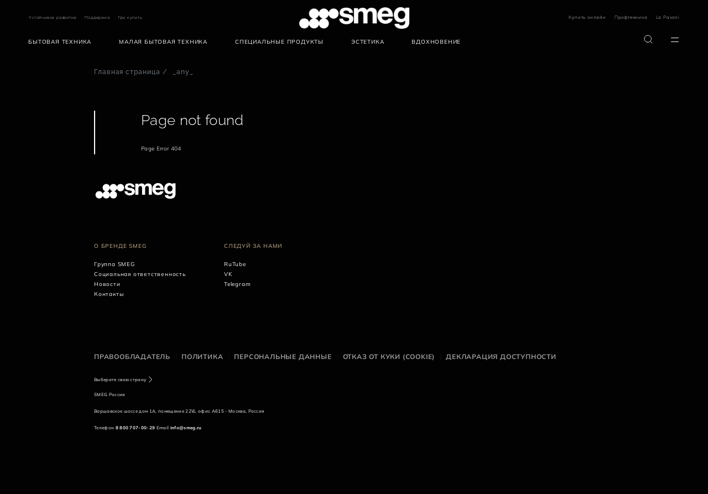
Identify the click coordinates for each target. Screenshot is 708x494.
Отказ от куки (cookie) (389, 356)
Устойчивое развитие (52, 17)
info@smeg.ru (186, 427)
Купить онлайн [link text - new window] (587, 17)
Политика (202, 356)
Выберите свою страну (120, 379)
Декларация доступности (501, 356)
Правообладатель (132, 356)
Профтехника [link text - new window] (631, 17)
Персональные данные (282, 356)
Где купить (130, 17)
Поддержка (97, 17)
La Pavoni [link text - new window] (668, 17)
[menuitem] (62, 42)
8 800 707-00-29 (135, 427)
